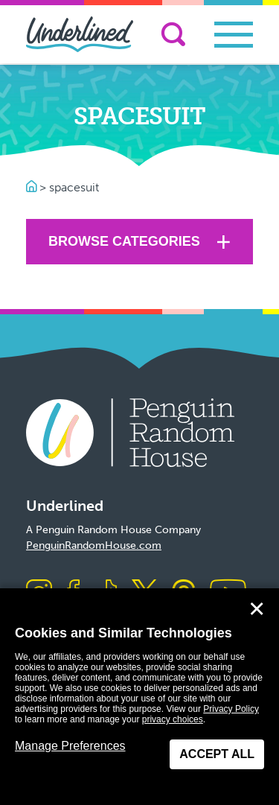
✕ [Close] (257, 609)
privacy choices (172, 719)
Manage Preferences (70, 745)
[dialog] (139, 696)
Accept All (216, 754)
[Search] (173, 34)
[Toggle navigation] (233, 35)
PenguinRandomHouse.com (93, 545)
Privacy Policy (231, 709)
